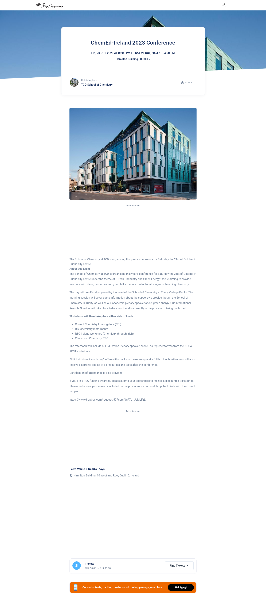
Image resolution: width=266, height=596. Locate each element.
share (186, 82)
